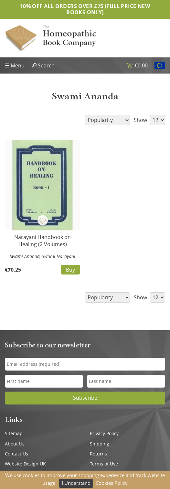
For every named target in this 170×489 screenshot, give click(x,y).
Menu (18, 65)
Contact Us (16, 454)
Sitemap (14, 433)
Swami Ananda (25, 256)
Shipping (99, 444)
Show (149, 120)
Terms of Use (104, 464)
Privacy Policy (104, 433)
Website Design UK (25, 464)
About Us (15, 444)
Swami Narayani (58, 256)
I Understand (76, 483)
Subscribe (85, 397)
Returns (98, 454)
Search (46, 65)
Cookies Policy (112, 483)
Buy (70, 269)
